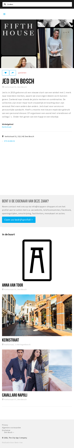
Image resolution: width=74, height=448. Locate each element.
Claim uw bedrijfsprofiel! (18, 219)
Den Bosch (9, 432)
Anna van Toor (12, 285)
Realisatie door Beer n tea (12, 442)
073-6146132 (9, 141)
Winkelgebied (7, 124)
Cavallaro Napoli (14, 395)
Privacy (5, 425)
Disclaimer (6, 430)
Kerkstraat (6, 127)
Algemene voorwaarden (11, 427)
